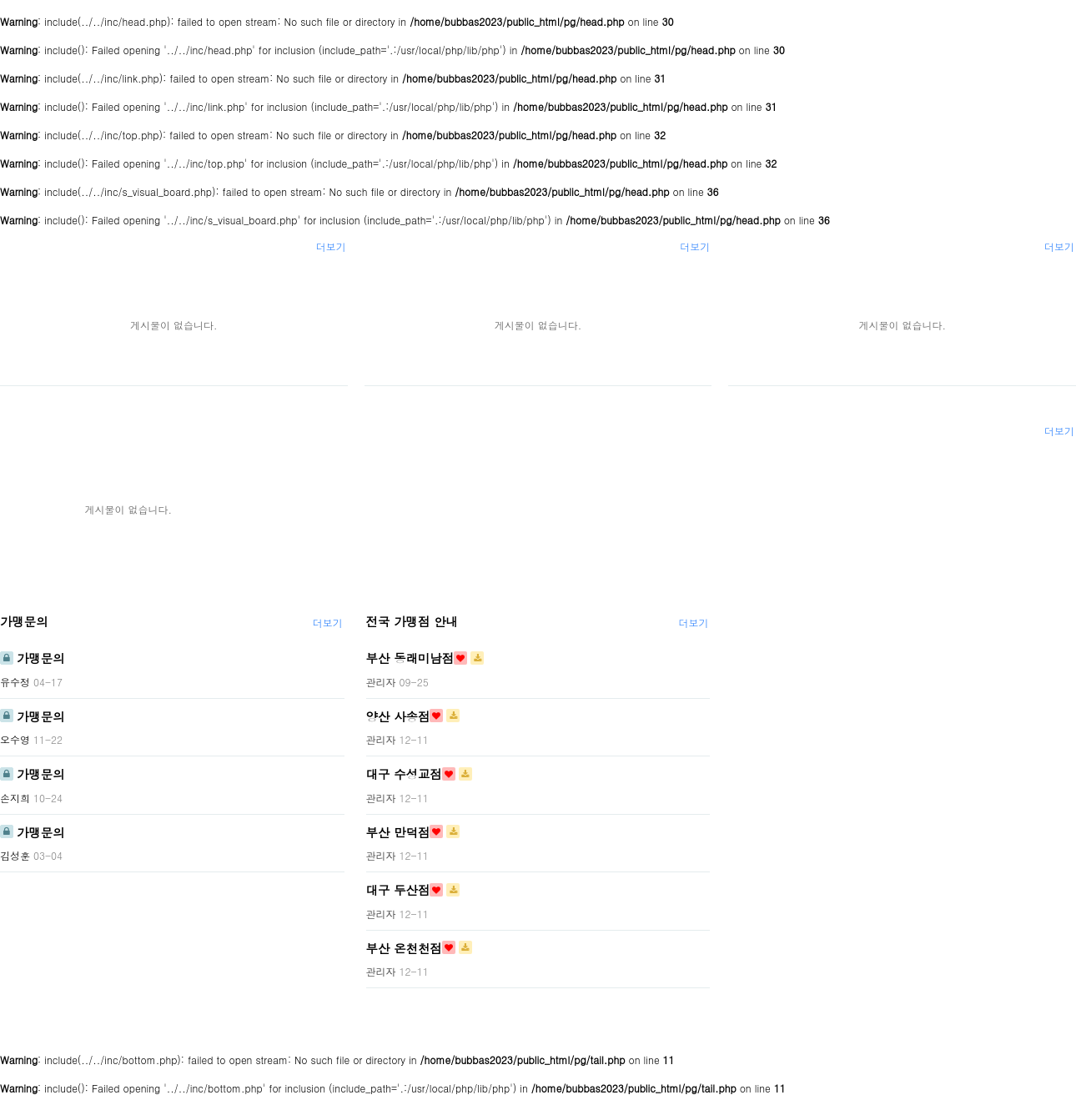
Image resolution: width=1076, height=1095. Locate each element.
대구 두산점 (398, 890)
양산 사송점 (398, 715)
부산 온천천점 (404, 947)
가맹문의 (24, 621)
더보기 (331, 246)
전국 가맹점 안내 (412, 621)
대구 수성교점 (404, 774)
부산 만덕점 (398, 831)
